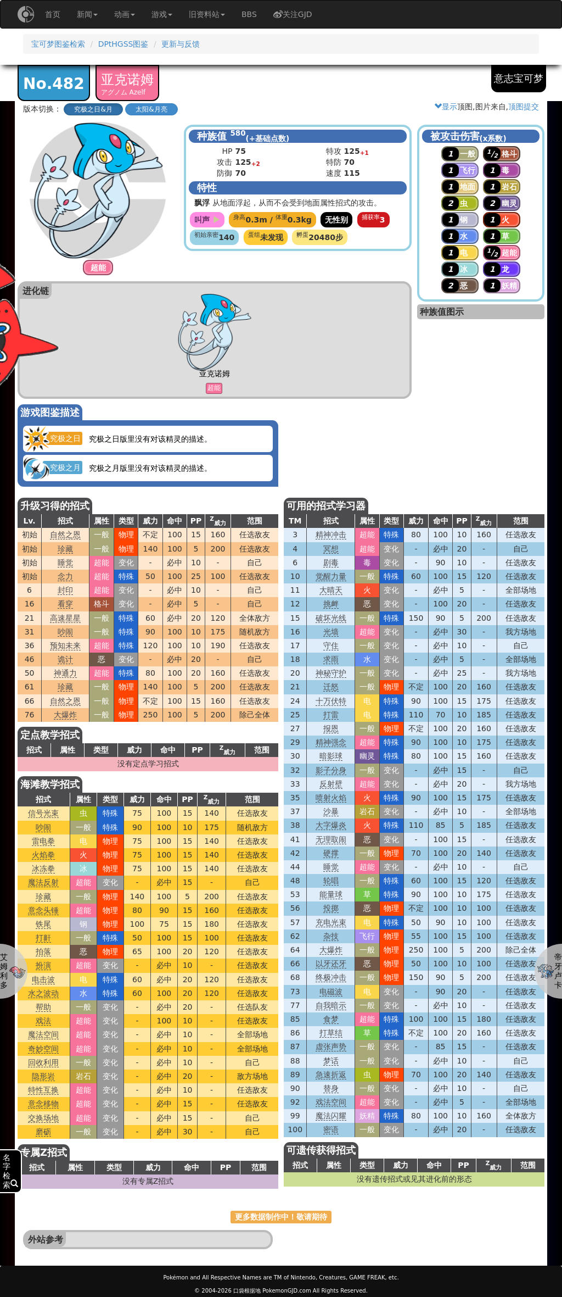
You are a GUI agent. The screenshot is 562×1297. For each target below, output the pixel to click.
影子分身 (331, 770)
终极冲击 (331, 977)
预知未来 (65, 645)
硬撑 (331, 853)
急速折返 (331, 1074)
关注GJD (292, 14)
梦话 (331, 1060)
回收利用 (43, 1062)
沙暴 (331, 811)
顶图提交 (523, 106)
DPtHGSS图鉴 (123, 44)
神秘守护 (331, 673)
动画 (124, 14)
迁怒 (331, 686)
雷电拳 (43, 841)
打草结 (330, 1032)
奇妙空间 (43, 1048)
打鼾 (43, 937)
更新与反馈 (180, 44)
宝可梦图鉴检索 (58, 44)
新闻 (87, 14)
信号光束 (43, 813)
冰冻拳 (43, 868)
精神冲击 (331, 534)
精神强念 (331, 742)
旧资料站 (207, 14)
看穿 (65, 603)
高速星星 (65, 618)
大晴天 (330, 590)
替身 (331, 1088)
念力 (65, 576)
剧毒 (331, 562)
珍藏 (65, 548)
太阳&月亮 (151, 109)
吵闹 (65, 631)
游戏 (161, 14)
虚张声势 (331, 1046)
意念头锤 (43, 910)
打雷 (331, 714)
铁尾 (43, 924)
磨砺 (43, 1131)
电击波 (43, 979)
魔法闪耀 (331, 1115)
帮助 (43, 1007)
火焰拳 (43, 854)
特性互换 (43, 1090)
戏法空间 (331, 1102)
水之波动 (43, 993)
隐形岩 (43, 1076)
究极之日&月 (93, 109)
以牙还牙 (331, 963)
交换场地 (43, 1118)
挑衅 (331, 603)
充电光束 (331, 922)
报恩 (331, 728)
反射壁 (330, 784)
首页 (52, 14)
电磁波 (330, 991)
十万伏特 (331, 701)
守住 (331, 645)
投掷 (331, 908)
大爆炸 (65, 714)
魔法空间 (43, 1034)
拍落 (43, 951)
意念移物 (43, 1103)
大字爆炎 (331, 825)
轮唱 (331, 880)
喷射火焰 (331, 797)
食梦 (331, 1019)
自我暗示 (331, 1005)
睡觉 (65, 562)
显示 (445, 106)
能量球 (330, 894)
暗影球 (330, 756)
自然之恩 (65, 534)
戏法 (43, 1020)
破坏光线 (331, 618)
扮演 (43, 965)
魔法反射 (43, 882)
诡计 (65, 659)
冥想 (331, 548)
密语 (331, 1129)
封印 (65, 590)
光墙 (331, 631)
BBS (249, 14)
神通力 (65, 673)
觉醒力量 (331, 576)
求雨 (331, 659)
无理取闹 (331, 839)
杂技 (331, 936)
